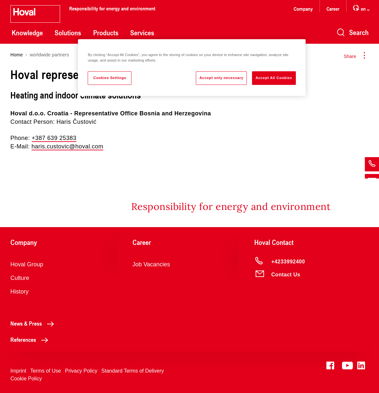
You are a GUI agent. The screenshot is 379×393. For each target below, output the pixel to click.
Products (106, 33)
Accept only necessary (221, 78)
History (19, 291)
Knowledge (27, 33)
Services (142, 33)
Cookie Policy (26, 378)
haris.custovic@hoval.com (67, 146)
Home (16, 54)
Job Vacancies (151, 264)
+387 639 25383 (54, 138)
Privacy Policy (81, 371)
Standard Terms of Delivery (132, 371)
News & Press (33, 323)
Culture (19, 278)
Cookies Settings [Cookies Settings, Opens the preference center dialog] (109, 78)
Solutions (68, 33)
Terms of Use (45, 371)
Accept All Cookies (274, 78)
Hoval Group (26, 264)
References (31, 339)
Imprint (18, 371)
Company (303, 8)
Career (332, 8)
